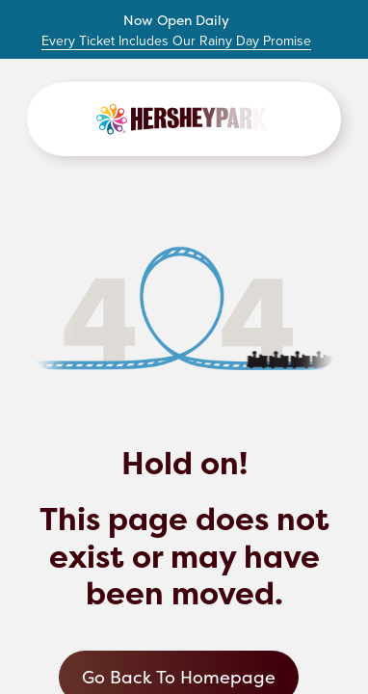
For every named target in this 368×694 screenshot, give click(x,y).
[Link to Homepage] (183, 119)
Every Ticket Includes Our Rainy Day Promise (176, 41)
